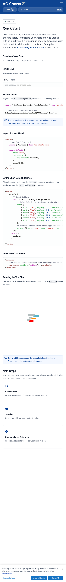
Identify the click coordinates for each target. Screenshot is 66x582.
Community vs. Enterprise (30, 47)
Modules (22, 123)
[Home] (14, 3)
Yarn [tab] (13, 80)
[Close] (62, 572)
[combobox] (9, 21)
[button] (40, 9)
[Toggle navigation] (61, 3)
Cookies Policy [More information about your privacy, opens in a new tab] (7, 576)
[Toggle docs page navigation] (10, 9)
